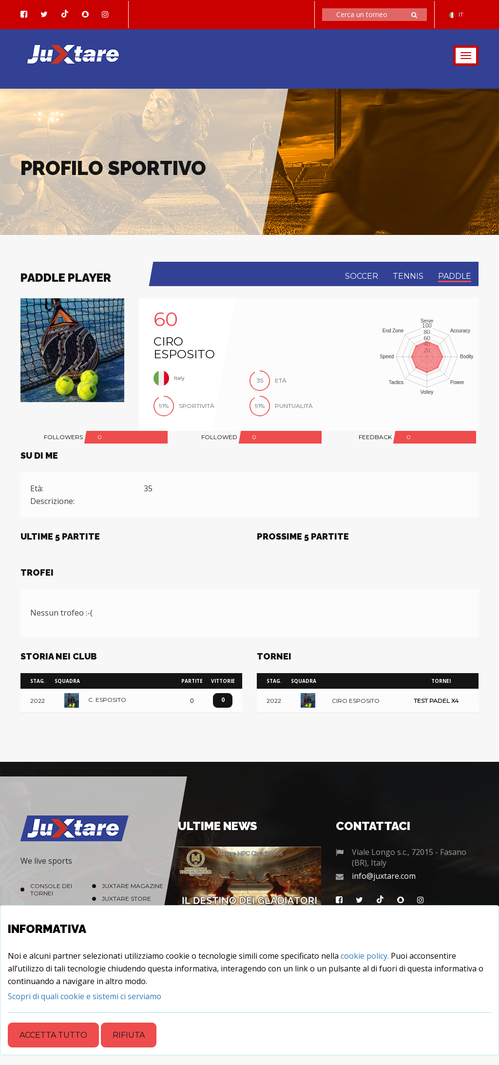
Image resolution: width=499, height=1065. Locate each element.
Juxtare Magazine (132, 886)
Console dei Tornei (51, 889)
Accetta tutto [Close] (53, 1035)
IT (456, 14)
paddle (454, 276)
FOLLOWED (219, 437)
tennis (408, 276)
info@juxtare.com (384, 876)
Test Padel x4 (436, 701)
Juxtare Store (126, 898)
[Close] (84, 996)
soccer (361, 276)
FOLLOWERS (63, 437)
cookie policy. (365, 955)
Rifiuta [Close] (129, 1035)
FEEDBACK (375, 437)
